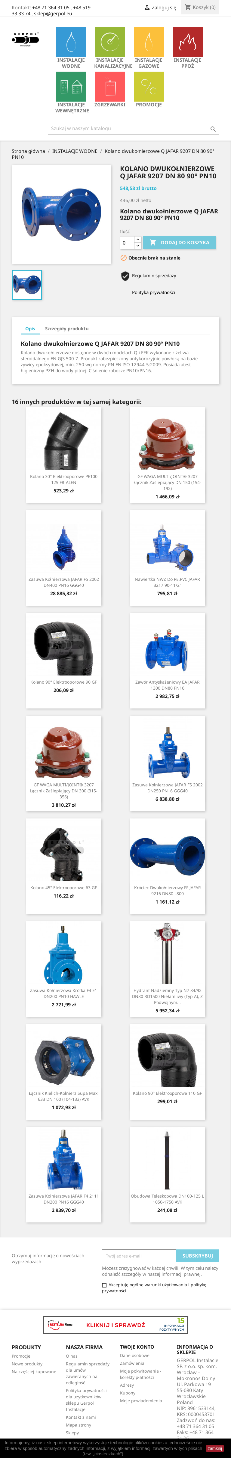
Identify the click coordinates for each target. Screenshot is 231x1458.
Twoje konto (137, 1347)
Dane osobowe (134, 1355)
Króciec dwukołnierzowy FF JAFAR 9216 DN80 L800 (167, 890)
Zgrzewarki (109, 90)
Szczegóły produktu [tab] (67, 328)
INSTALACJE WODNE (71, 48)
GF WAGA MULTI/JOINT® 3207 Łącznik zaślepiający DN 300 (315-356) (63, 791)
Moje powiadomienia (141, 1400)
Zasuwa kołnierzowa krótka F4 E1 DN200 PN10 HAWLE (63, 993)
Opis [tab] (30, 328)
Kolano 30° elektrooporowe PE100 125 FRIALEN (63, 479)
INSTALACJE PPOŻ (188, 48)
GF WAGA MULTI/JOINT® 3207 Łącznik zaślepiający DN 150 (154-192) (167, 482)
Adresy (127, 1385)
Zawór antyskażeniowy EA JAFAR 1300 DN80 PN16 (167, 685)
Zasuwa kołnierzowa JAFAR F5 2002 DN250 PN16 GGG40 (167, 788)
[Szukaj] (133, 128)
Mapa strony (78, 1425)
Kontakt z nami (81, 1417)
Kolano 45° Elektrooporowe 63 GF (63, 887)
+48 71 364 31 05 (50, 7)
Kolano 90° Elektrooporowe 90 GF (63, 682)
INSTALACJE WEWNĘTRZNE (72, 93)
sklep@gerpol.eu (53, 13)
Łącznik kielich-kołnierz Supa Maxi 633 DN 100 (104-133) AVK (64, 1096)
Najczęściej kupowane (34, 1371)
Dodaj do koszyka (179, 243)
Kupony (127, 1393)
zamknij (215, 1448)
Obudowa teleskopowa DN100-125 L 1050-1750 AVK (167, 1199)
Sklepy (72, 1433)
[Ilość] (127, 242)
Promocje (149, 90)
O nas (72, 1356)
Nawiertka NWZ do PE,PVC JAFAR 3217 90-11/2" (167, 582)
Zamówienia (132, 1363)
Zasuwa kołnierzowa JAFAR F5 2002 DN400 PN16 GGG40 (64, 582)
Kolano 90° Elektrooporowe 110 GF (167, 1093)
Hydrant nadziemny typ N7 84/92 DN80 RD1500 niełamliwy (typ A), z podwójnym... (167, 996)
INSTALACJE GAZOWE (149, 48)
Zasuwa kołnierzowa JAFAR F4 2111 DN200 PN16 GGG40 (64, 1199)
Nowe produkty (27, 1364)
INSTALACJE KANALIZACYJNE (111, 48)
